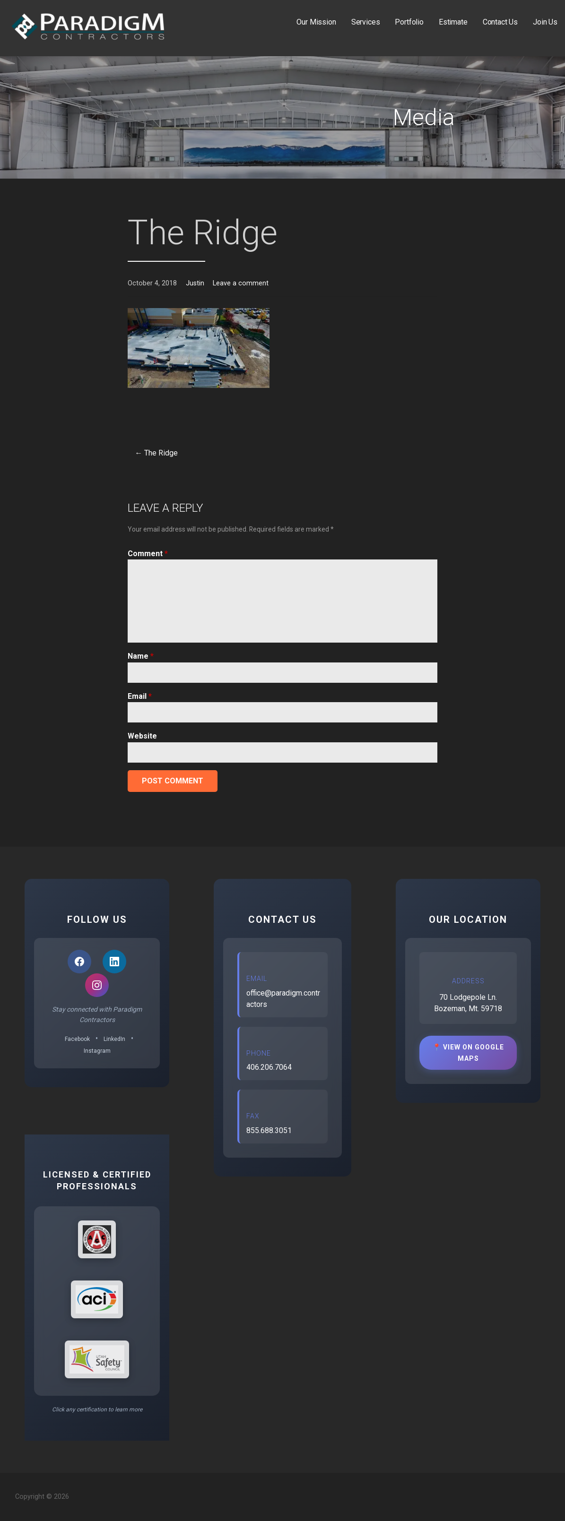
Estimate (453, 21)
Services (365, 21)
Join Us (545, 21)
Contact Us (500, 21)
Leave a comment (241, 283)
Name (141, 656)
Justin (195, 283)
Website (142, 735)
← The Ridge (156, 452)
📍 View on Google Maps (468, 1052)
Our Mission (316, 21)
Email (140, 696)
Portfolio (409, 21)
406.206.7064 (269, 1067)
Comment (148, 553)
